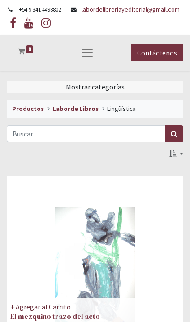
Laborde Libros (75, 109)
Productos (28, 109)
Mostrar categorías (95, 86)
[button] (176, 154)
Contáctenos (157, 52)
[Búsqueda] (174, 133)
